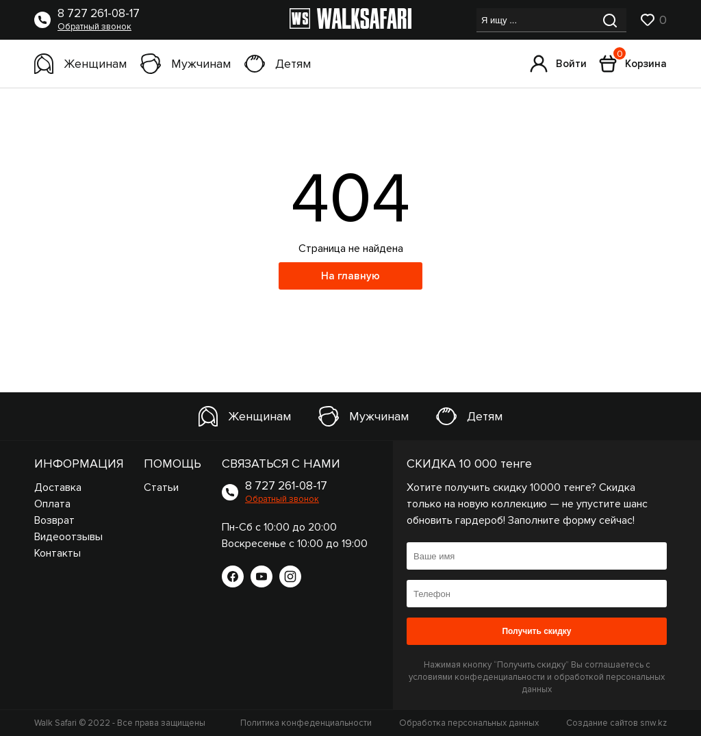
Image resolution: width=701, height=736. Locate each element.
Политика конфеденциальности (306, 723)
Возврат (54, 520)
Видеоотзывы (68, 537)
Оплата (52, 504)
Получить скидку (536, 631)
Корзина (633, 64)
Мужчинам (185, 63)
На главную (350, 276)
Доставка (57, 487)
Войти (558, 64)
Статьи (161, 487)
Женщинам (80, 63)
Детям (277, 64)
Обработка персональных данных (469, 723)
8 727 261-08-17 (99, 14)
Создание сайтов (616, 723)
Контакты (57, 553)
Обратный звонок (94, 26)
